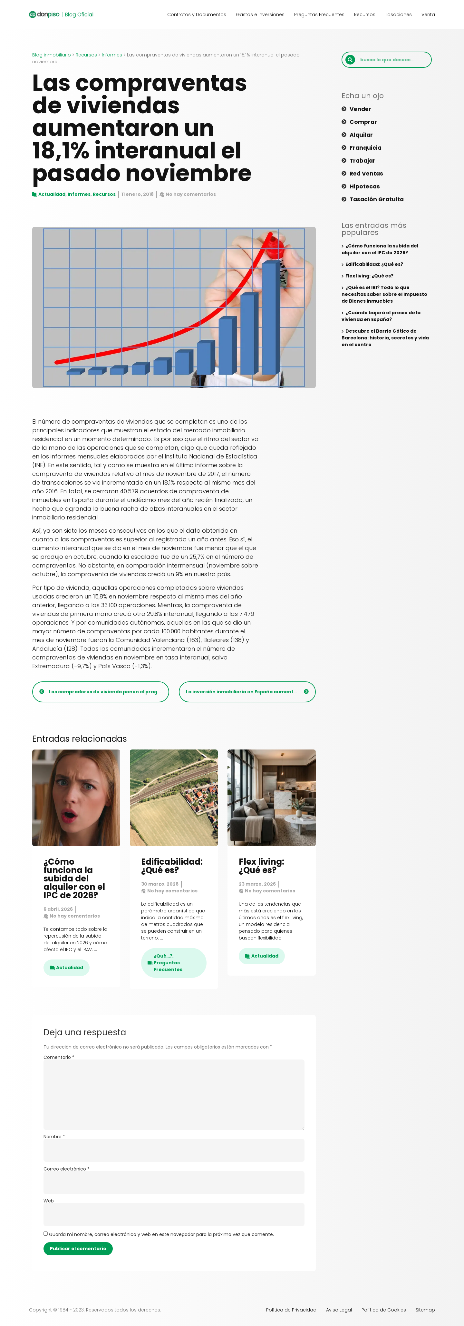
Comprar (364, 122)
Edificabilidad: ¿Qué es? (172, 866)
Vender (361, 109)
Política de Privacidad (291, 1310)
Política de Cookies (384, 1310)
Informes (112, 55)
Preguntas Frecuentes (319, 14)
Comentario (59, 1057)
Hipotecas (365, 186)
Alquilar (361, 135)
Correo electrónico (67, 1169)
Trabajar (363, 160)
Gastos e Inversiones (260, 14)
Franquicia (366, 148)
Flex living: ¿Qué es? (261, 866)
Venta (428, 14)
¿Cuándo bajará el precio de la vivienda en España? (381, 316)
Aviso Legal (339, 1310)
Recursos (364, 14)
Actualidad (51, 194)
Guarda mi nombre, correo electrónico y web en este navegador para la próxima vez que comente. (161, 1234)
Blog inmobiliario (51, 55)
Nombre (54, 1136)
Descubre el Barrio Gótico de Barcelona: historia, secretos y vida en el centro (385, 338)
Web (49, 1201)
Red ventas (367, 173)
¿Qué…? (163, 956)
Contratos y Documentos (196, 14)
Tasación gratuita (378, 199)
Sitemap (425, 1310)
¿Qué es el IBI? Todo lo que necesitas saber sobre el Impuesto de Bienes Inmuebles (384, 294)
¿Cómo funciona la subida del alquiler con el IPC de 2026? (74, 878)
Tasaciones (398, 14)
